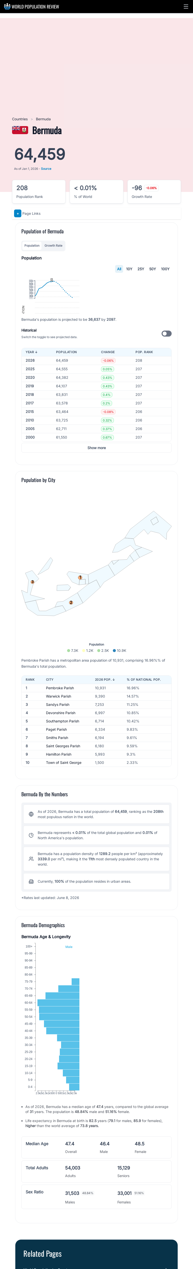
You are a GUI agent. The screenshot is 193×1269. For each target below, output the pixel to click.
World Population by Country (47, 1140)
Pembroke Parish (60, 674)
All (119, 269)
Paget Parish (56, 716)
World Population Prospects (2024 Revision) (68, 1254)
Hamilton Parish (58, 741)
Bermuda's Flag (36, 1170)
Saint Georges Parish (63, 732)
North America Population (44, 1160)
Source (46, 169)
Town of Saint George (63, 749)
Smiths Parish (57, 724)
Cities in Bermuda (37, 1150)
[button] (186, 7)
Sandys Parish (57, 691)
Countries (20, 119)
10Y (129, 269)
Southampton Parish (62, 708)
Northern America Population (47, 1180)
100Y (165, 269)
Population (31, 245)
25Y (140, 269)
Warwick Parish (58, 683)
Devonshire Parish (60, 699)
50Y (152, 269)
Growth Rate (53, 245)
